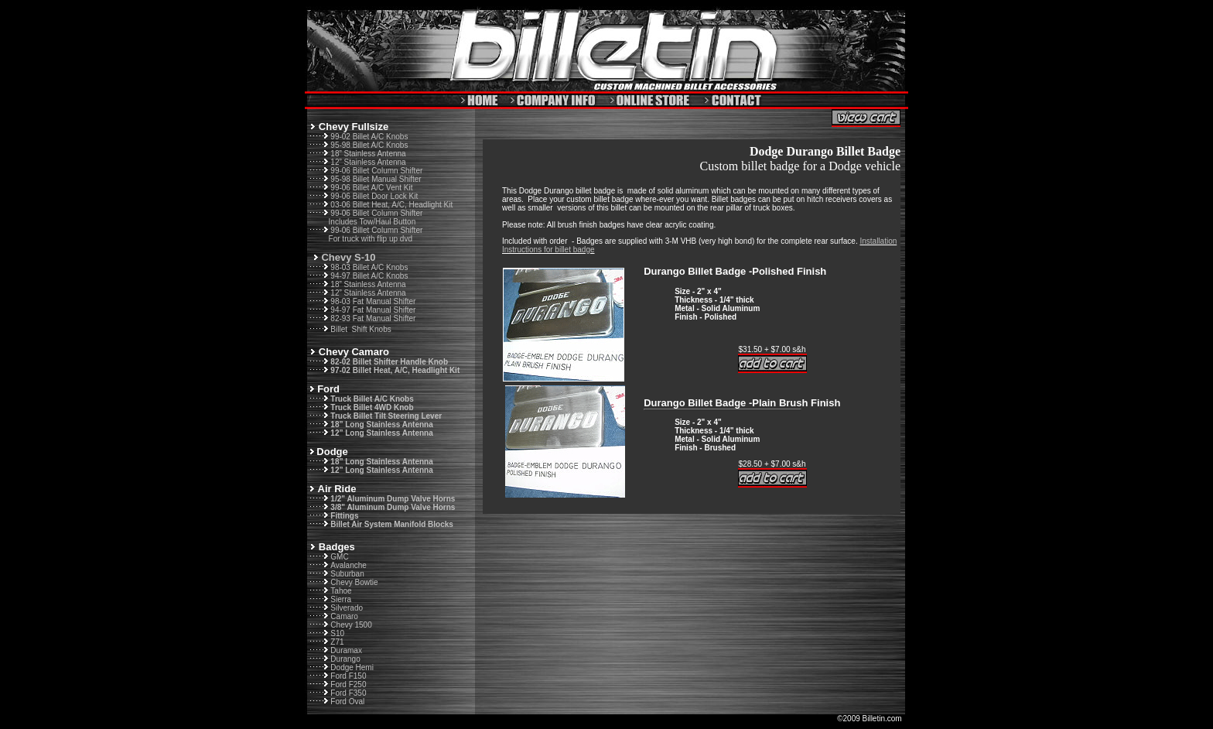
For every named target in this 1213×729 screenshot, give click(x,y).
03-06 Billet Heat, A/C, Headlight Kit (391, 204)
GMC (339, 557)
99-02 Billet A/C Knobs (369, 136)
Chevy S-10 (348, 257)
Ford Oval (347, 701)
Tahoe (340, 591)
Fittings (344, 516)
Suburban (347, 574)
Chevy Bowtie (354, 582)
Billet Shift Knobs (360, 329)
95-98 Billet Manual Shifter (375, 179)
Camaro (344, 616)
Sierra (340, 599)
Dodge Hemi (352, 667)
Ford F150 (348, 676)
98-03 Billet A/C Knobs (369, 267)
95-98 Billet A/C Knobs (369, 145)
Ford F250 (348, 684)
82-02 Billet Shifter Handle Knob (389, 362)
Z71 (336, 642)
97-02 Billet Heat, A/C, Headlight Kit (395, 370)
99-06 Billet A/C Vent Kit (371, 187)
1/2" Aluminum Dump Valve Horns (392, 499)
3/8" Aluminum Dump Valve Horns (392, 507)
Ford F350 (348, 693)
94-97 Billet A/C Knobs (369, 276)
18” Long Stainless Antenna (381, 424)
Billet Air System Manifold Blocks (391, 524)
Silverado (346, 608)
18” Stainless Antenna (367, 153)
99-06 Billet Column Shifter (376, 170)
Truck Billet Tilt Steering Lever (386, 416)
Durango (345, 659)
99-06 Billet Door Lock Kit (374, 196)
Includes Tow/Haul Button (372, 221)
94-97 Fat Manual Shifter (372, 310)
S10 (337, 633)
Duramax (346, 650)
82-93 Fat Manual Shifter (372, 318)
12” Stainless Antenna (367, 162)
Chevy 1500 (350, 625)
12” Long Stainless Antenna (381, 433)
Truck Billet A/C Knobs (371, 399)
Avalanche (348, 565)
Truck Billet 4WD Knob (371, 407)
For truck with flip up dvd (370, 238)
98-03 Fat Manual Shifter (372, 301)
